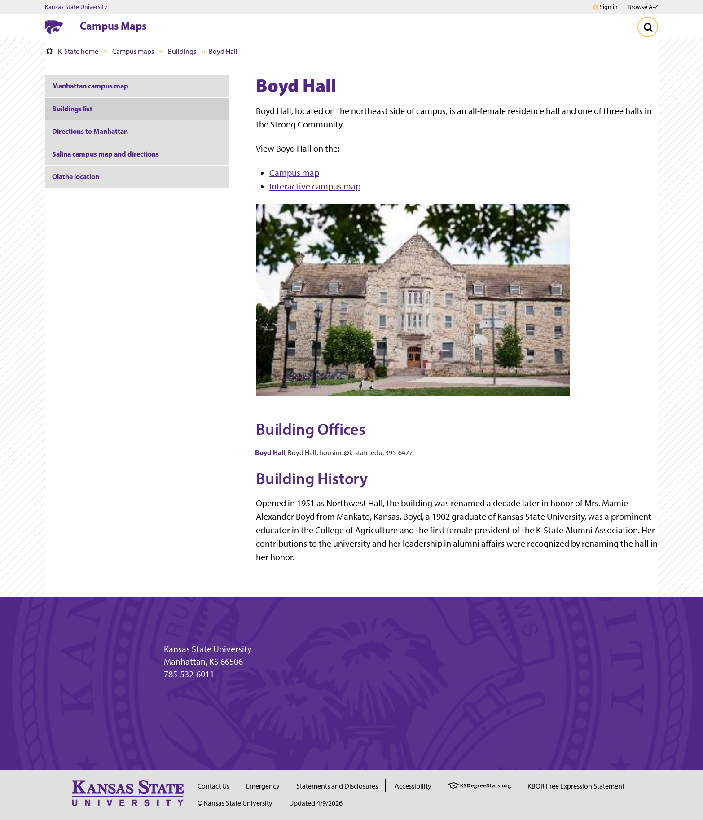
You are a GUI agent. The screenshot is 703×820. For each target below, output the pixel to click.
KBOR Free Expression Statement (575, 786)
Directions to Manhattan (90, 131)
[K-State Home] (54, 27)
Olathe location (75, 176)
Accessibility (413, 786)
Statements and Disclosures (337, 786)
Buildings (182, 51)
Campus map (294, 172)
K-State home (72, 51)
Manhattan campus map (90, 85)
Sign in (609, 7)
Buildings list (72, 108)
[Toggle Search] (647, 27)
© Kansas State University (235, 803)
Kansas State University (76, 7)
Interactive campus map (314, 186)
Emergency (263, 786)
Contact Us (213, 786)
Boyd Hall (302, 452)
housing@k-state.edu (350, 452)
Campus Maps (113, 25)
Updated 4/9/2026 (316, 803)
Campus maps (133, 51)
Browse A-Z (643, 7)
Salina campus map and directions (105, 153)
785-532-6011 (189, 674)
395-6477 (399, 452)
